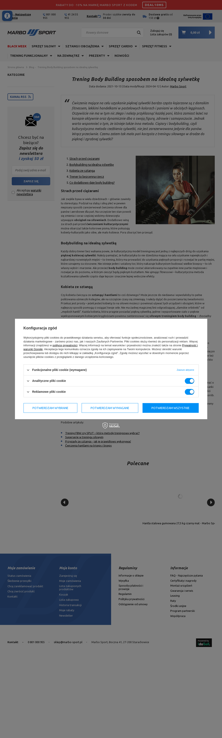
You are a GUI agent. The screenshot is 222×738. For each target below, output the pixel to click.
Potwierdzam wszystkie (170, 408)
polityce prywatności (65, 345)
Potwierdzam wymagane (110, 408)
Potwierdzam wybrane (50, 408)
